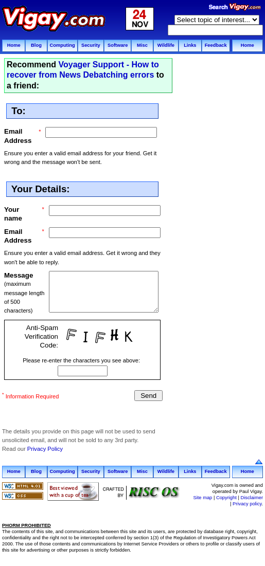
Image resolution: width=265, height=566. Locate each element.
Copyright (226, 497)
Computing (62, 45)
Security (90, 45)
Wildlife (165, 45)
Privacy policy (247, 503)
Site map (202, 497)
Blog (36, 45)
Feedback (216, 45)
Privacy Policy (45, 449)
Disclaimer (251, 497)
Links (190, 45)
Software (118, 45)
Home (14, 45)
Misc (142, 45)
